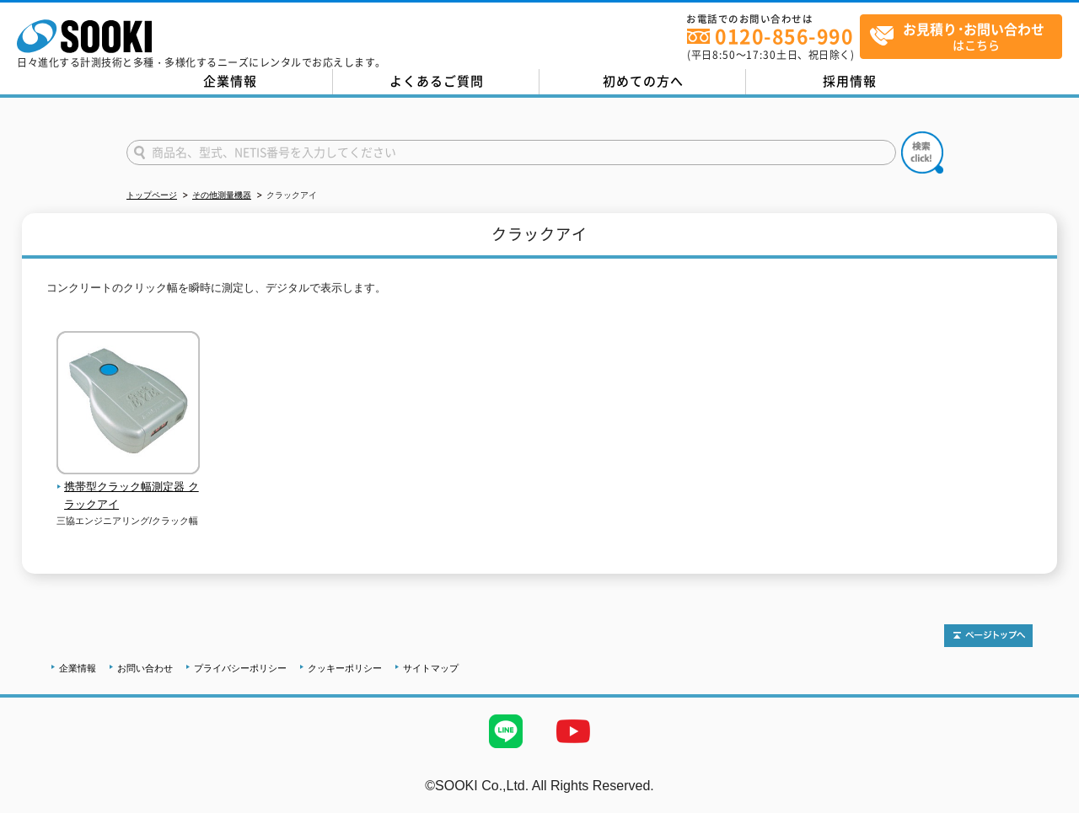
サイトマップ (431, 668)
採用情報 (850, 81)
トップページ (151, 195)
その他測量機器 (221, 195)
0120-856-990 (784, 35)
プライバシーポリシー (240, 668)
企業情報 (230, 81)
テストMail (1046, 803)
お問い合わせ (145, 668)
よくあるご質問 (436, 81)
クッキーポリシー (345, 668)
